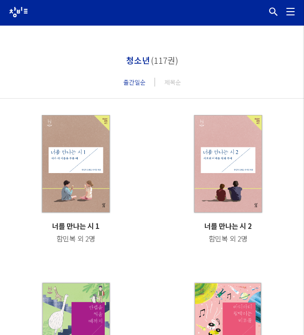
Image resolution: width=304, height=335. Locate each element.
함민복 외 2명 (75, 238)
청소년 (138, 60)
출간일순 (134, 82)
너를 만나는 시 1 (76, 226)
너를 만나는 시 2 (228, 226)
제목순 (172, 82)
